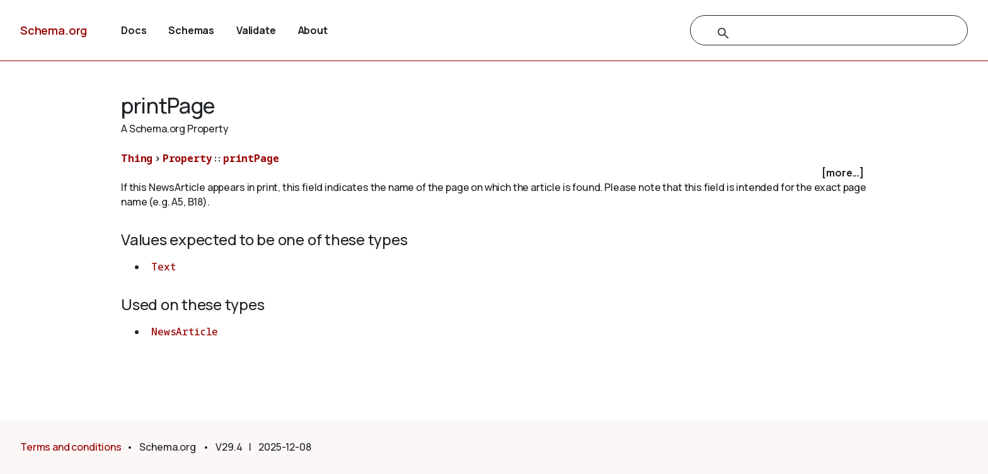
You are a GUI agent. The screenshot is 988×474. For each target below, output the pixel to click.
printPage (251, 158)
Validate (256, 30)
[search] (815, 33)
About (313, 30)
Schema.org (53, 30)
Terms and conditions (71, 447)
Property (187, 158)
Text (163, 267)
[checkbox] (494, 173)
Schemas (191, 30)
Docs (133, 30)
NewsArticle (184, 331)
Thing (136, 158)
